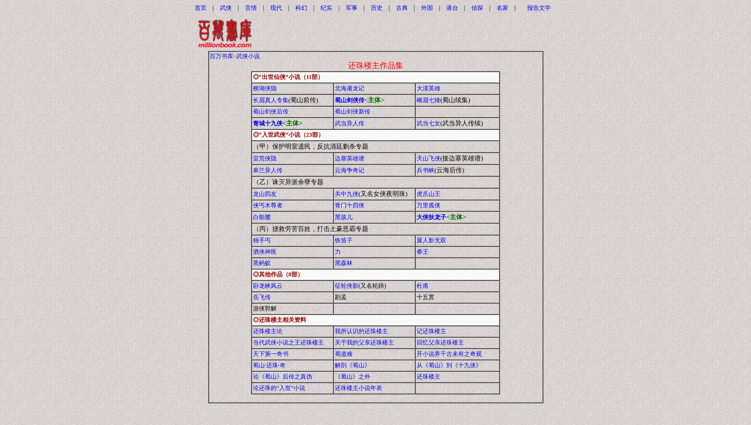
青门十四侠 (349, 205)
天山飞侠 (428, 158)
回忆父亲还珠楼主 (440, 342)
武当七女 (428, 123)
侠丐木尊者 (268, 205)
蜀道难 (344, 353)
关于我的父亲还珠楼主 (364, 342)
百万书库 (221, 56)
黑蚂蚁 (262, 263)
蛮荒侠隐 (265, 158)
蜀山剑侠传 (349, 100)
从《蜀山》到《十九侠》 (449, 365)
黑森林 (344, 263)
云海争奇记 (349, 170)
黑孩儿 (344, 217)
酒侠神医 (265, 251)
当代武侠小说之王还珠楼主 (288, 342)
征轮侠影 (346, 285)
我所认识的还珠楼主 (361, 331)
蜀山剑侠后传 (270, 111)
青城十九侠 (268, 123)
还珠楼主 (428, 376)
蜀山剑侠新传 (352, 111)
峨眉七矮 (428, 100)
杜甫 (423, 285)
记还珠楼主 (431, 331)
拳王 (423, 251)
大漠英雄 (428, 88)
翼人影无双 (431, 240)
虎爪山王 (428, 194)
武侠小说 (248, 56)
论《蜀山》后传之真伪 (282, 376)
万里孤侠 (428, 205)
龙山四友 (265, 194)
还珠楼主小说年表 (358, 388)
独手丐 (262, 240)
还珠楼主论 (268, 331)
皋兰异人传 (268, 170)
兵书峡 (425, 170)
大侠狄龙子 (431, 217)
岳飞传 (262, 297)
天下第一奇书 (270, 353)
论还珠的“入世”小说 (279, 388)
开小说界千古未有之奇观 (449, 353)
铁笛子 (344, 240)
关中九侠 (346, 194)
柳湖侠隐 (265, 88)
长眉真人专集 (270, 100)
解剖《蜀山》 (352, 365)
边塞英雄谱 (349, 158)
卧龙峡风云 (268, 285)
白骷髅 (262, 217)
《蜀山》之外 (352, 376)
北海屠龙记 (349, 88)
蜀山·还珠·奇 (269, 365)
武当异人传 (349, 123)
